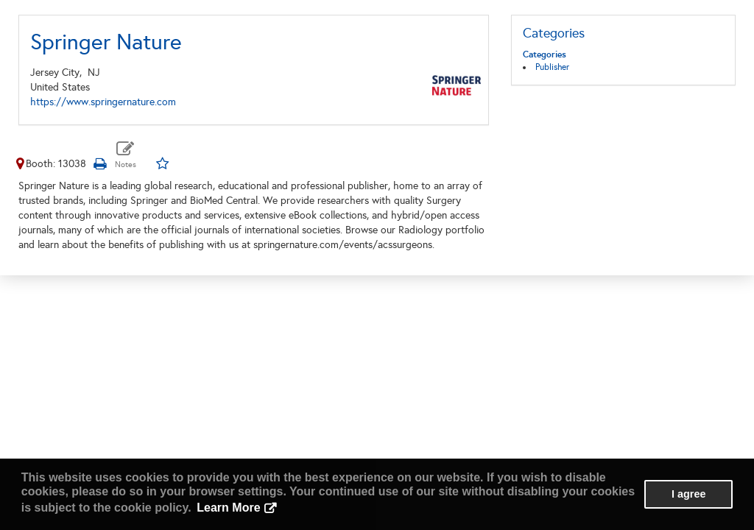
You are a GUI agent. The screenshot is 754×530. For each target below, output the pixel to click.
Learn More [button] (228, 507)
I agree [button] (688, 494)
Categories (544, 54)
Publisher (552, 67)
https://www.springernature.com (103, 102)
